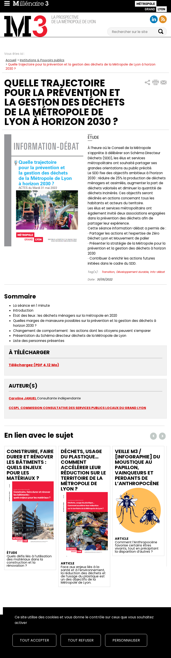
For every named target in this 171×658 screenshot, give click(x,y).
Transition (108, 272)
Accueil (11, 60)
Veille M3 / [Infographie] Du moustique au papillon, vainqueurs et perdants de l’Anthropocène (137, 467)
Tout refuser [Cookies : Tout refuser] (81, 640)
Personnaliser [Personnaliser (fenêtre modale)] (126, 640)
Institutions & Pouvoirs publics (42, 60)
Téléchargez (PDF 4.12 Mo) (34, 365)
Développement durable (132, 272)
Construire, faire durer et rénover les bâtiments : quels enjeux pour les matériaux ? (30, 465)
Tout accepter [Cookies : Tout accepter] (34, 640)
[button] (147, 82)
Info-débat (157, 272)
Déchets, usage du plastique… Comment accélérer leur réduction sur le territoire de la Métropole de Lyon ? (83, 470)
